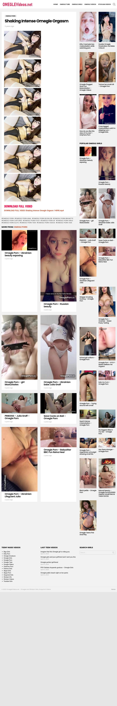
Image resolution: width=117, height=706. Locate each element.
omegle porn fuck (32, 221)
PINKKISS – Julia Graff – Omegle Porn (17, 417)
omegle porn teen (28, 223)
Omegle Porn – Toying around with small (88, 404)
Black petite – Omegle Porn (88, 491)
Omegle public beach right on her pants (54, 573)
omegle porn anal (23, 218)
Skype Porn (7, 573)
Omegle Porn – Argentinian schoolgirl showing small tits (88, 452)
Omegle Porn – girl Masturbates (15, 383)
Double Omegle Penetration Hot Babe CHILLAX (107, 46)
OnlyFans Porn (8, 566)
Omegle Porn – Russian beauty (56, 305)
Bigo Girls (7, 552)
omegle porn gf (48, 221)
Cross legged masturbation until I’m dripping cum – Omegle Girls (107, 129)
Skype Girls (7, 571)
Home (55, 4)
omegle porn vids (64, 223)
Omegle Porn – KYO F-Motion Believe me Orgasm (107, 364)
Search (113, 553)
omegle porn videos (46, 223)
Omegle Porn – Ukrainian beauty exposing (18, 254)
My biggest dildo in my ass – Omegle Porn (106, 432)
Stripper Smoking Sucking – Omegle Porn (87, 299)
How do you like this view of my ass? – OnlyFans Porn (87, 133)
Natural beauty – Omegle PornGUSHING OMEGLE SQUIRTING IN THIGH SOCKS (107, 493)
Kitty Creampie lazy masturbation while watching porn (87, 46)
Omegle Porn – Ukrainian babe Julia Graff (57, 383)
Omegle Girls (77, 4)
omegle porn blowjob (42, 218)
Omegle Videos (90, 4)
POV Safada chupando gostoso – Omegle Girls (57, 567)
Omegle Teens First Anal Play (87, 534)
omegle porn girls (65, 221)
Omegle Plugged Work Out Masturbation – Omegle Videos (86, 87)
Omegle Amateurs (9, 556)
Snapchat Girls (8, 575)
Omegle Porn (8, 218)
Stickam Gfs (8, 577)
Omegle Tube (65, 4)
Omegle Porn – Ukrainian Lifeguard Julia (18, 495)
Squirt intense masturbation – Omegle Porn (86, 423)
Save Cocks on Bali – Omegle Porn (55, 417)
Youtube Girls (8, 581)
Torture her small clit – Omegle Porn (106, 85)
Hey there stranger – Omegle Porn (106, 450)
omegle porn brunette (63, 218)
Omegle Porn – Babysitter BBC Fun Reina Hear (57, 451)
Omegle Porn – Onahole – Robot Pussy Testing (105, 321)
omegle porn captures (12, 221)
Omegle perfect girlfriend (49, 562)
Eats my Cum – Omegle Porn (104, 383)
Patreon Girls (8, 568)
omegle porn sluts (11, 223)
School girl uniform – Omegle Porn (87, 358)
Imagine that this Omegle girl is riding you (55, 552)
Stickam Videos (104, 4)
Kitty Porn (7, 554)
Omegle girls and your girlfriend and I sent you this (58, 557)
